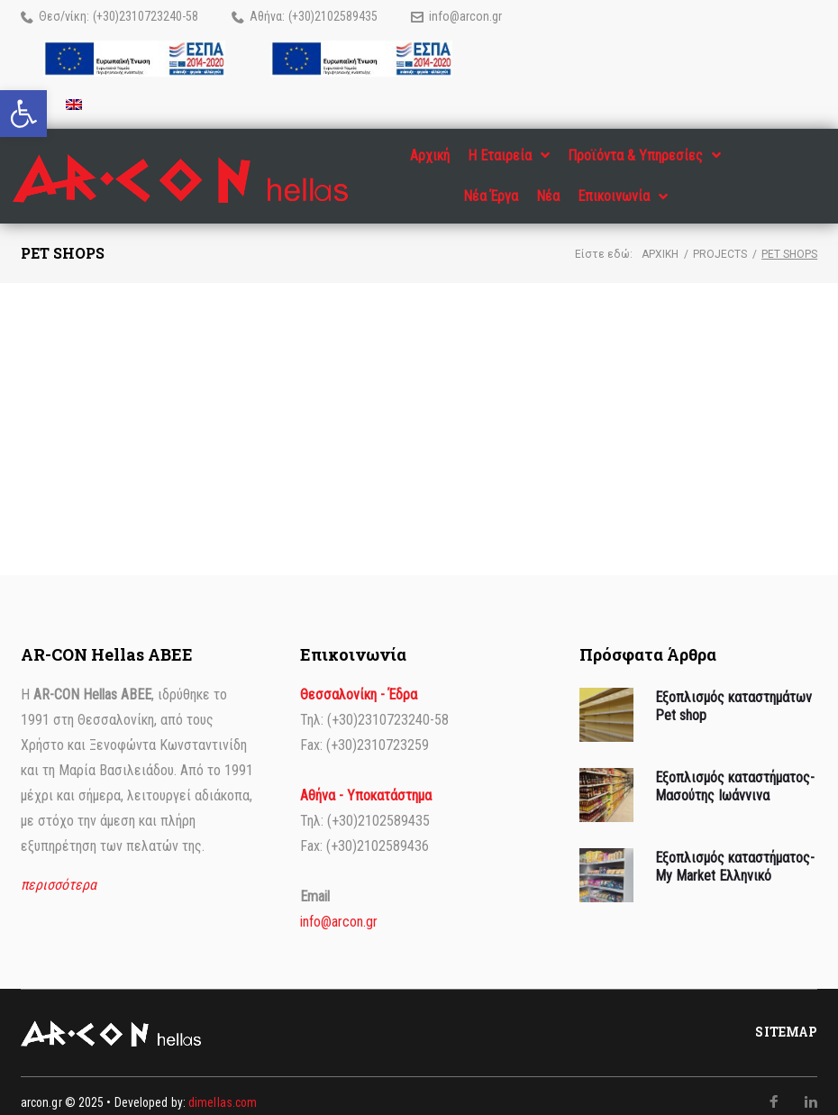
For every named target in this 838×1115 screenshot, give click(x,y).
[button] (23, 113)
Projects (720, 241)
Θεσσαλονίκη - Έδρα (358, 681)
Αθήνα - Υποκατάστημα (366, 782)
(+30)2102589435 (333, 16)
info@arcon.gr (465, 16)
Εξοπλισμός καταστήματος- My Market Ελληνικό (735, 853)
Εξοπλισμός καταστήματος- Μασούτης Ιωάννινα (735, 773)
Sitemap (786, 1019)
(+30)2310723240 (137, 16)
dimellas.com (222, 1090)
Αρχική (660, 241)
